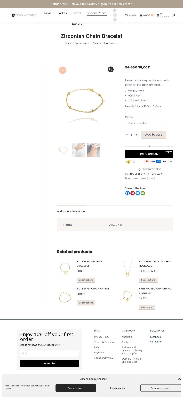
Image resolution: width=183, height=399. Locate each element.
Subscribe (49, 363)
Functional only (118, 388)
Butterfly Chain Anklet (93, 288)
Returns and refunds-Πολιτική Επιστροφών (132, 350)
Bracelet (135, 178)
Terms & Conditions (105, 342)
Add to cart (153, 135)
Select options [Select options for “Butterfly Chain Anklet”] (86, 302)
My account (163, 15)
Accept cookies (76, 388)
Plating (129, 116)
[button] (179, 378)
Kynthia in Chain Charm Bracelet (155, 291)
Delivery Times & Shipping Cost (131, 360)
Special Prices (142, 173)
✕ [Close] (179, 4)
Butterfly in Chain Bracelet (89, 264)
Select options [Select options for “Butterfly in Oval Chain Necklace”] (148, 280)
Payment (99, 352)
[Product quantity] (131, 134)
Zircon (151, 178)
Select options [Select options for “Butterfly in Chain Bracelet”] (86, 280)
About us (127, 336)
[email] (49, 353)
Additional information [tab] (71, 211)
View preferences (160, 388)
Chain (143, 178)
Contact (126, 342)
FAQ (96, 347)
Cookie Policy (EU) (104, 357)
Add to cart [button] (146, 307)
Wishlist (131, 15)
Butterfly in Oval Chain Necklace (155, 264)
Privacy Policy (101, 336)
